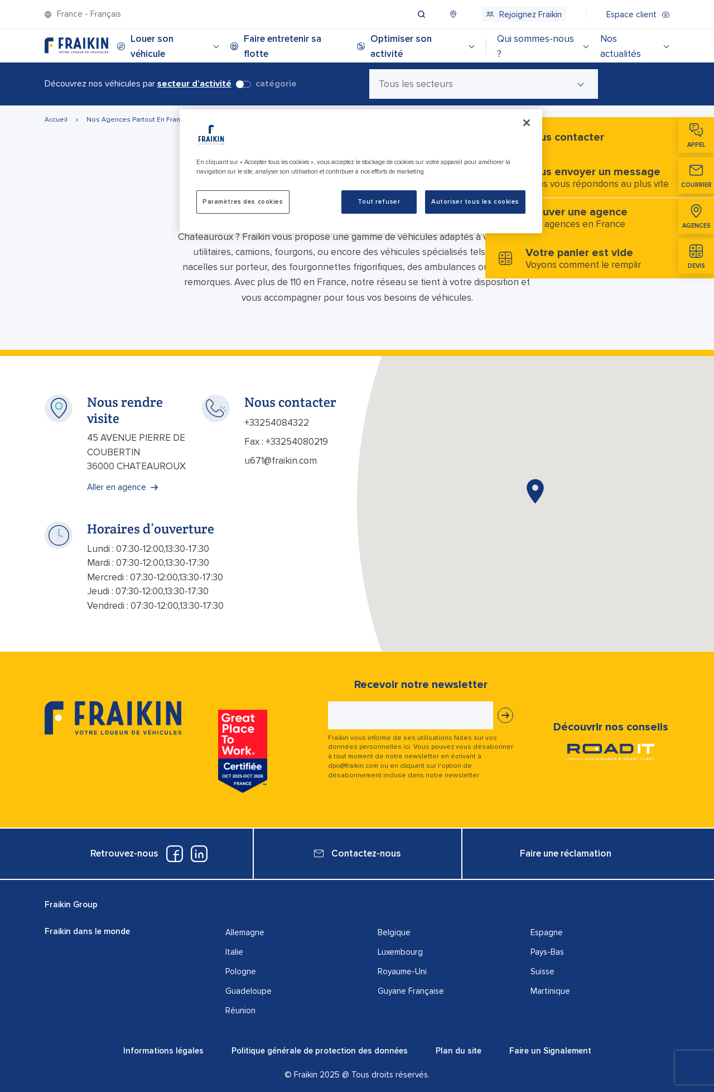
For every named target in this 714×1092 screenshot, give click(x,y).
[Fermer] (526, 122)
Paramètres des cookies (242, 201)
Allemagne (244, 932)
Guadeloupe (248, 991)
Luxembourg (400, 952)
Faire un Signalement (550, 1051)
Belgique (394, 932)
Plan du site (458, 1051)
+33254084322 (276, 423)
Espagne (546, 932)
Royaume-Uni (402, 971)
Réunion (240, 1011)
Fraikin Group (71, 904)
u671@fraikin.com (280, 460)
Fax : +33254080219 (286, 442)
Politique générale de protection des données (319, 1051)
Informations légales (163, 1051)
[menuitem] (432, 14)
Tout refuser (379, 201)
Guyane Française (411, 991)
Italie (234, 952)
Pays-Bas (547, 952)
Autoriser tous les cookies (475, 201)
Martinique (550, 991)
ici (406, 747)
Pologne (240, 971)
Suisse (542, 971)
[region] (361, 171)
